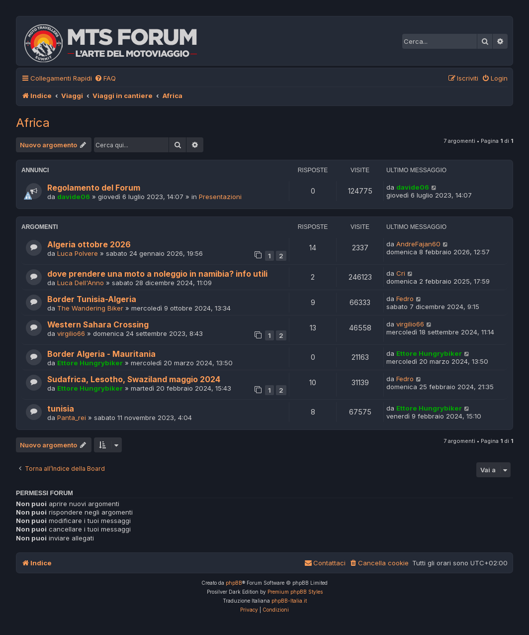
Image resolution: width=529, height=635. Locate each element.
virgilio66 (71, 333)
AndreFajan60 (418, 244)
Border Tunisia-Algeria (91, 299)
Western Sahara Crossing (98, 324)
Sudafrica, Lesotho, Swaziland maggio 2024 (133, 379)
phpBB (234, 583)
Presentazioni (220, 197)
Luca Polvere (77, 253)
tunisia (60, 409)
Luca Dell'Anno (80, 283)
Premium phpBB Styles (295, 592)
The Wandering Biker (90, 308)
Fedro (405, 299)
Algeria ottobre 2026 (89, 244)
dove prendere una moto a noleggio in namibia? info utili (157, 274)
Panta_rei (71, 418)
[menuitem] (105, 78)
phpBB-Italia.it (289, 601)
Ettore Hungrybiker (90, 363)
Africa (33, 122)
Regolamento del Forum (93, 188)
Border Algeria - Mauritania (101, 354)
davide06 (73, 197)
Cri (400, 273)
